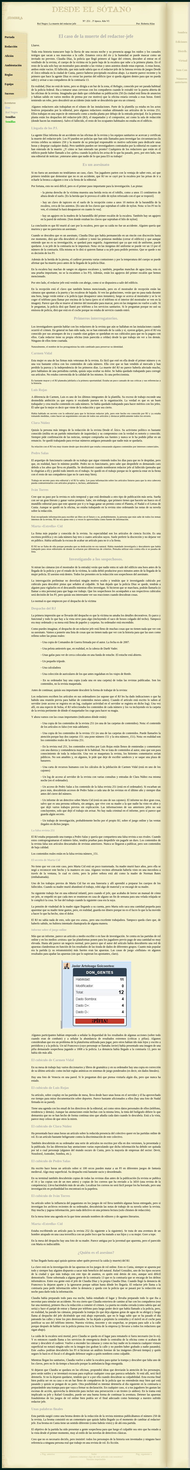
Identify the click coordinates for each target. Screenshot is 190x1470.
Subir (94, 1454)
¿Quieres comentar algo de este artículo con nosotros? (96, 1456)
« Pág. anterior (47, 1454)
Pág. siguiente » (144, 1454)
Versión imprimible (96, 1459)
